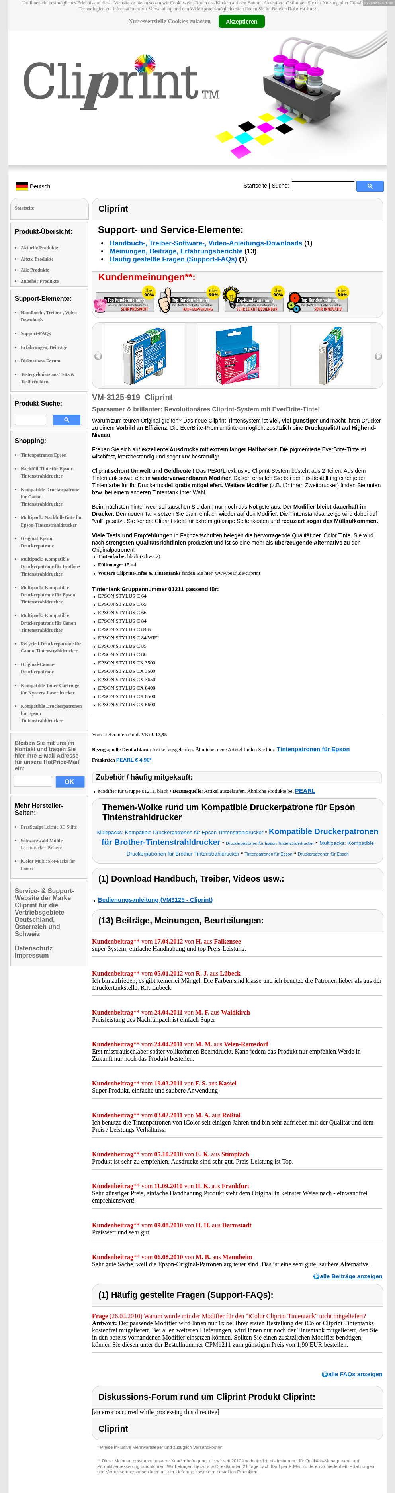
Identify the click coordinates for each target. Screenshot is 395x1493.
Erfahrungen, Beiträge (44, 347)
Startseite (255, 185)
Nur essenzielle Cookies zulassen (169, 21)
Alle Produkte (35, 270)
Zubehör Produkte (40, 281)
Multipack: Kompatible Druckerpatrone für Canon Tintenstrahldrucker (48, 623)
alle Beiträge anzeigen (351, 1276)
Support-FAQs (36, 333)
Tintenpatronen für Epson (313, 749)
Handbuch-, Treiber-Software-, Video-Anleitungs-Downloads (206, 243)
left (98, 356)
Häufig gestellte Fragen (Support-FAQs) (173, 259)
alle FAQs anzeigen (355, 1374)
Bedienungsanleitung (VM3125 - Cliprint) (155, 899)
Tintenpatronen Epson (43, 455)
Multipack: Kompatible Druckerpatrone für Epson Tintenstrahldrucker (48, 595)
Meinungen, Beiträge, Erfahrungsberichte (176, 251)
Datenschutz (302, 9)
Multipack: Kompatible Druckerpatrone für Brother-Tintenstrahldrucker (50, 566)
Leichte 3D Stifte (49, 827)
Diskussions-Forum (40, 361)
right (378, 356)
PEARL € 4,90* (134, 760)
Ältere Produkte (37, 259)
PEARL (305, 790)
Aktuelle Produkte (39, 248)
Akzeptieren (241, 21)
